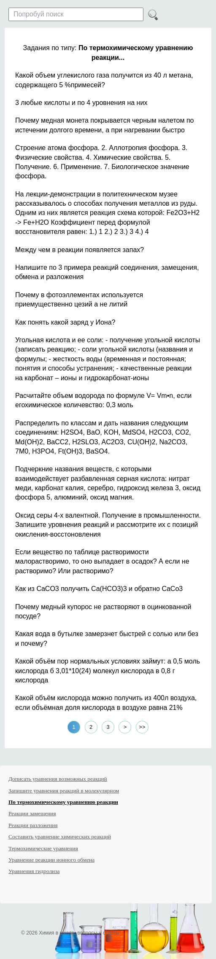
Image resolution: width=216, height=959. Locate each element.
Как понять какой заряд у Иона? (65, 322)
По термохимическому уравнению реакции (63, 802)
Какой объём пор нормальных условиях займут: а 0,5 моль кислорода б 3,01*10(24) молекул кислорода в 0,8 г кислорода (107, 671)
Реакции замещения (32, 813)
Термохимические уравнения (43, 848)
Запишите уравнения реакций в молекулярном (63, 790)
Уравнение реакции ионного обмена (51, 860)
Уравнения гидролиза (33, 871)
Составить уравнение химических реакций (59, 836)
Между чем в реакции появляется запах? (79, 249)
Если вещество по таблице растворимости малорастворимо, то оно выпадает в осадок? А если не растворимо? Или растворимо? (102, 561)
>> (142, 727)
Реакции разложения (33, 825)
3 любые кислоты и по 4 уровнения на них (81, 102)
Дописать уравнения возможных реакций (57, 779)
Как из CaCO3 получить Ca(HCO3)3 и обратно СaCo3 (99, 588)
